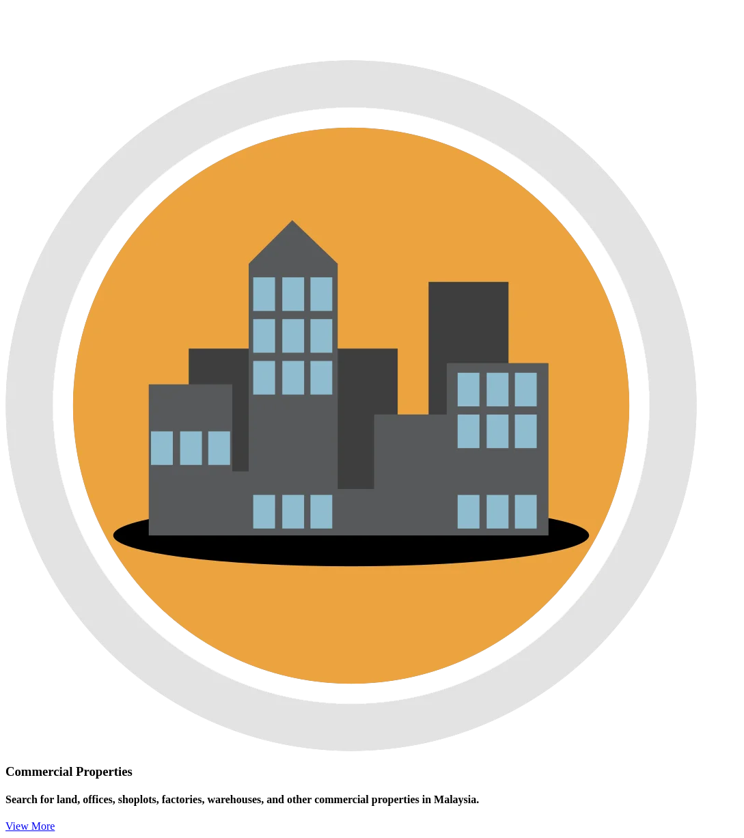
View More (30, 826)
